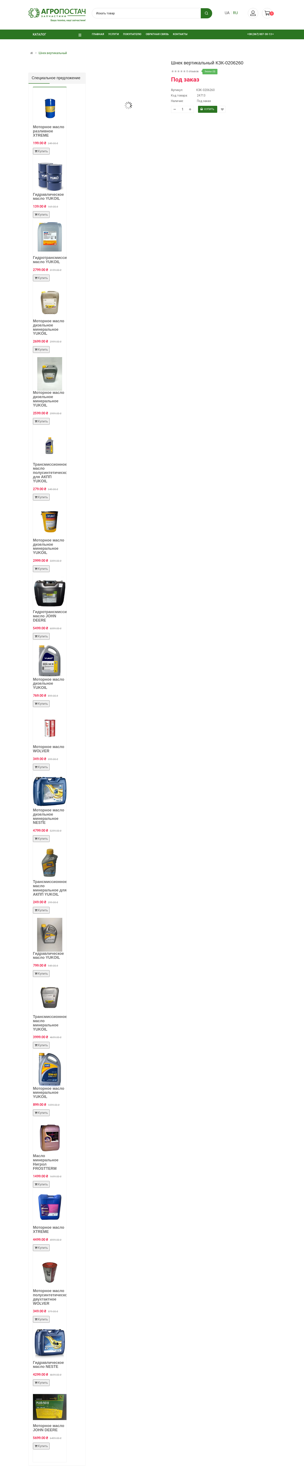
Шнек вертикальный (53, 53)
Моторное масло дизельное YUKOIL (48, 683)
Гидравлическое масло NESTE (48, 1364)
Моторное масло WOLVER (48, 749)
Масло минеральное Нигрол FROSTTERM (45, 1162)
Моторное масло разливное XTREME (48, 131)
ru (235, 13)
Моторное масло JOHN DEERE (48, 1428)
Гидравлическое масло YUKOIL (48, 196)
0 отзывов (192, 71)
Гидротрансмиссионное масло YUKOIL (55, 260)
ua (227, 13)
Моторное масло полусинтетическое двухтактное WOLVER (51, 1297)
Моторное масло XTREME (48, 1229)
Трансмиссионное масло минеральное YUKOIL (50, 1023)
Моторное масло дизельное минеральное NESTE (48, 816)
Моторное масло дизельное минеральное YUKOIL (48, 327)
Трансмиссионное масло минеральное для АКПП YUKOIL (50, 888)
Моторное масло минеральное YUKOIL (48, 1092)
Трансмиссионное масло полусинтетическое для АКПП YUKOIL (51, 472)
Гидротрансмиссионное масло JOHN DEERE (55, 616)
